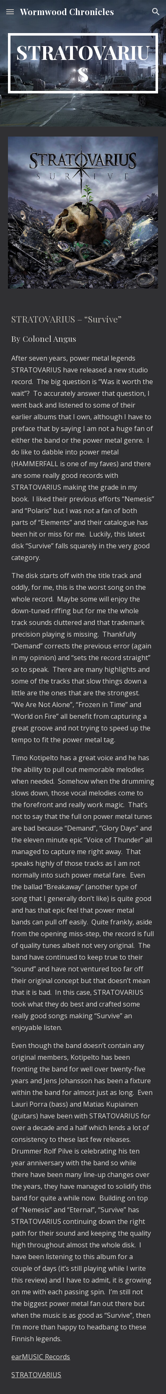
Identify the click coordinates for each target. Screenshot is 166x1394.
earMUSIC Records (40, 1356)
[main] (83, 63)
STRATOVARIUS (36, 1374)
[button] (10, 11)
